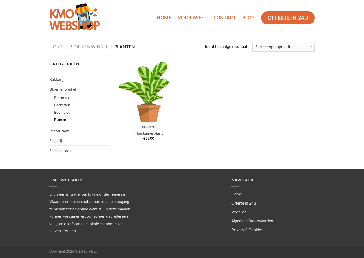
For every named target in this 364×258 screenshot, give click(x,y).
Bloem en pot (64, 97)
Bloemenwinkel (88, 46)
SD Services (87, 251)
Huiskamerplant (149, 133)
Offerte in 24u (243, 202)
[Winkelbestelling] (283, 47)
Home (164, 17)
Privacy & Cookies (247, 229)
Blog (248, 17)
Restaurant (59, 130)
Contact (225, 17)
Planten (60, 119)
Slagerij (55, 140)
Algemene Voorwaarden (252, 220)
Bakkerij (56, 79)
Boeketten (62, 105)
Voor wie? (192, 17)
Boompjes (62, 112)
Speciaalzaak (60, 150)
